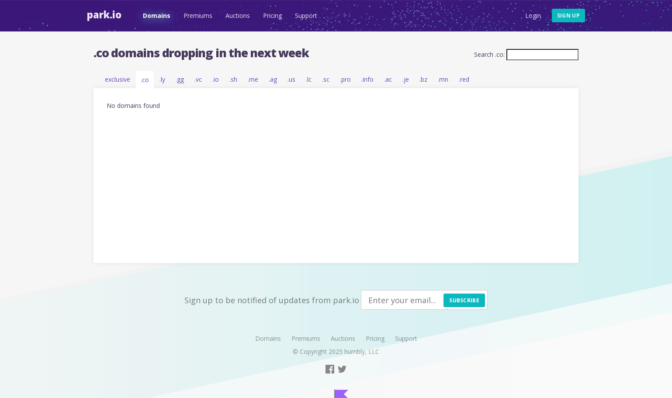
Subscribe (464, 300)
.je (405, 79)
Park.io (104, 14)
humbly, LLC (361, 351)
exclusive (117, 79)
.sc (325, 79)
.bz (423, 79)
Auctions (237, 15)
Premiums (198, 15)
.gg (180, 79)
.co (145, 80)
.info (367, 79)
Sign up (568, 15)
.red (464, 79)
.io (215, 79)
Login (533, 15)
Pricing (272, 15)
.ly (162, 79)
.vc (198, 79)
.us (291, 79)
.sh (233, 79)
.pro (345, 79)
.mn (443, 79)
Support (306, 15)
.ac (388, 79)
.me (253, 79)
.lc (309, 79)
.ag (273, 79)
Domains (156, 15)
